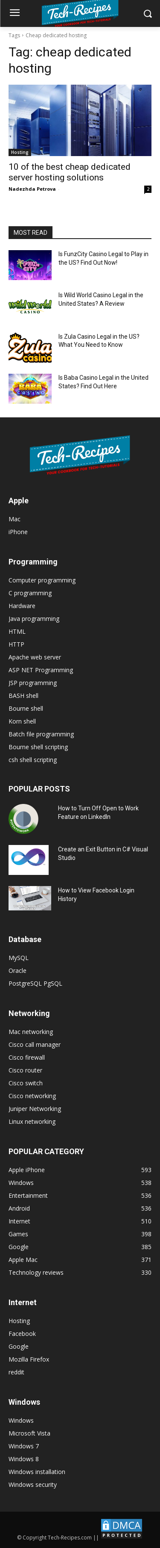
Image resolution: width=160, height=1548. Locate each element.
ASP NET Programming (41, 670)
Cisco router (25, 1070)
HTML (17, 631)
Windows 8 (24, 1459)
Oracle (17, 970)
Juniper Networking (35, 1109)
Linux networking (32, 1121)
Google (19, 1346)
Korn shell (22, 721)
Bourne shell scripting (38, 747)
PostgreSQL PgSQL (35, 983)
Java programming (34, 618)
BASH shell (23, 695)
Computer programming (42, 580)
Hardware (22, 606)
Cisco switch (26, 1083)
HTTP (16, 644)
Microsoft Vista (29, 1433)
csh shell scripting (33, 760)
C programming (30, 593)
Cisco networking (32, 1096)
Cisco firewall (27, 1057)
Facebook (22, 1333)
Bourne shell (26, 708)
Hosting (20, 152)
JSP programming (33, 683)
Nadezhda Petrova (32, 189)
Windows (21, 1420)
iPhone (18, 532)
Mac (14, 519)
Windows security (33, 1484)
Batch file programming (41, 734)
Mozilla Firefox (29, 1359)
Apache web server (35, 657)
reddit (16, 1372)
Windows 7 (24, 1446)
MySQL (19, 958)
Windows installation (37, 1472)
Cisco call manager (35, 1044)
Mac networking (31, 1032)
